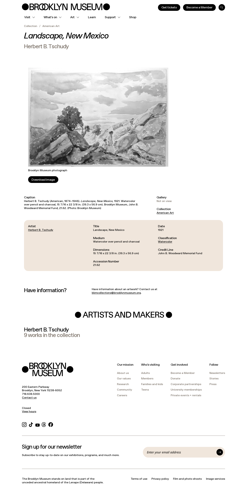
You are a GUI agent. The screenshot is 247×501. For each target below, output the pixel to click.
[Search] (222, 7)
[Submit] (219, 452)
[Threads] (44, 424)
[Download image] (43, 179)
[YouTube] (37, 424)
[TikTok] (31, 424)
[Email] (180, 452)
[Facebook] (50, 424)
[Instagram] (24, 424)
